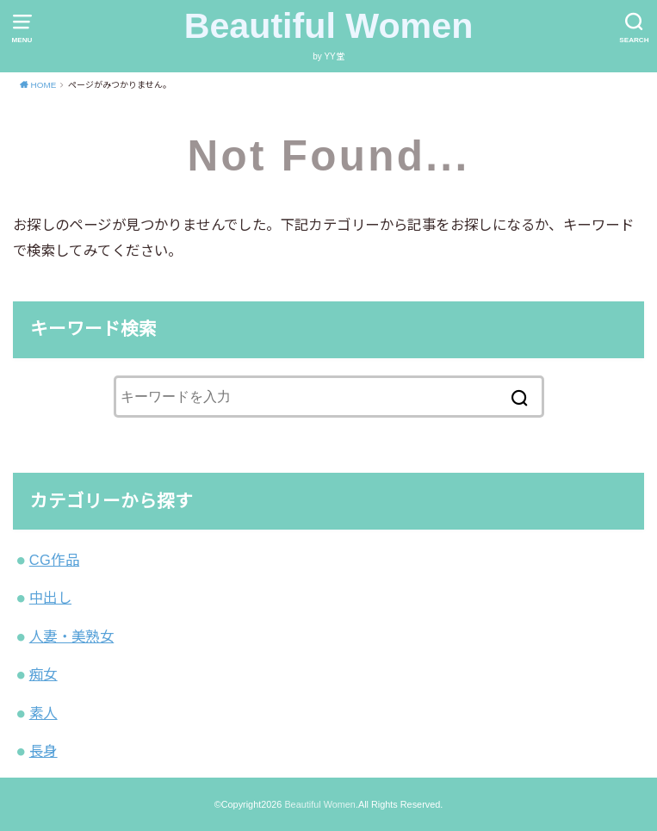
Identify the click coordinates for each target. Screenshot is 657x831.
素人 (43, 713)
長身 (43, 751)
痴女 (43, 674)
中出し (50, 597)
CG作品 (54, 559)
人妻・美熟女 (71, 636)
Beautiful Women (329, 26)
